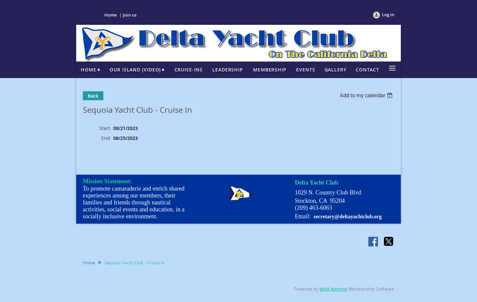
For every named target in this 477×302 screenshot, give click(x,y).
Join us (129, 15)
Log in (388, 15)
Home (110, 15)
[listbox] (367, 95)
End (105, 138)
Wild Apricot (333, 289)
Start (104, 128)
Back (93, 96)
